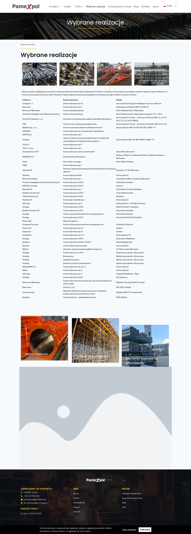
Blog (136, 6)
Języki (156, 6)
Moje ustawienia (129, 530)
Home (76, 493)
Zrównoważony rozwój (119, 6)
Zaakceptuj (145, 530)
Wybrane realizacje (95, 6)
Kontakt (145, 6)
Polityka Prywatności (131, 493)
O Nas (76, 498)
